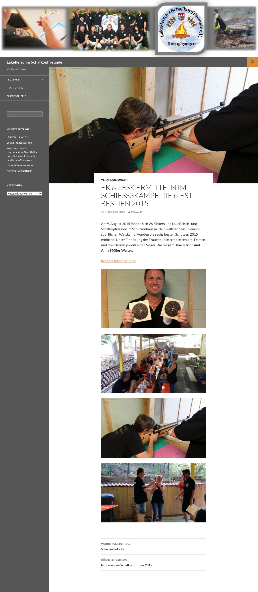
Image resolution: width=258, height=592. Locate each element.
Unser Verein (15, 87)
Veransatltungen (114, 179)
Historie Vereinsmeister (20, 165)
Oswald (136, 212)
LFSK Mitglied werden (19, 142)
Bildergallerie (16, 96)
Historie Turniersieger (19, 170)
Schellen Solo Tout (153, 546)
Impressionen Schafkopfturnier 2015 (153, 562)
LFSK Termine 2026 (18, 137)
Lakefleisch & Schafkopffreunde (34, 62)
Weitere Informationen (118, 261)
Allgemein (13, 79)
